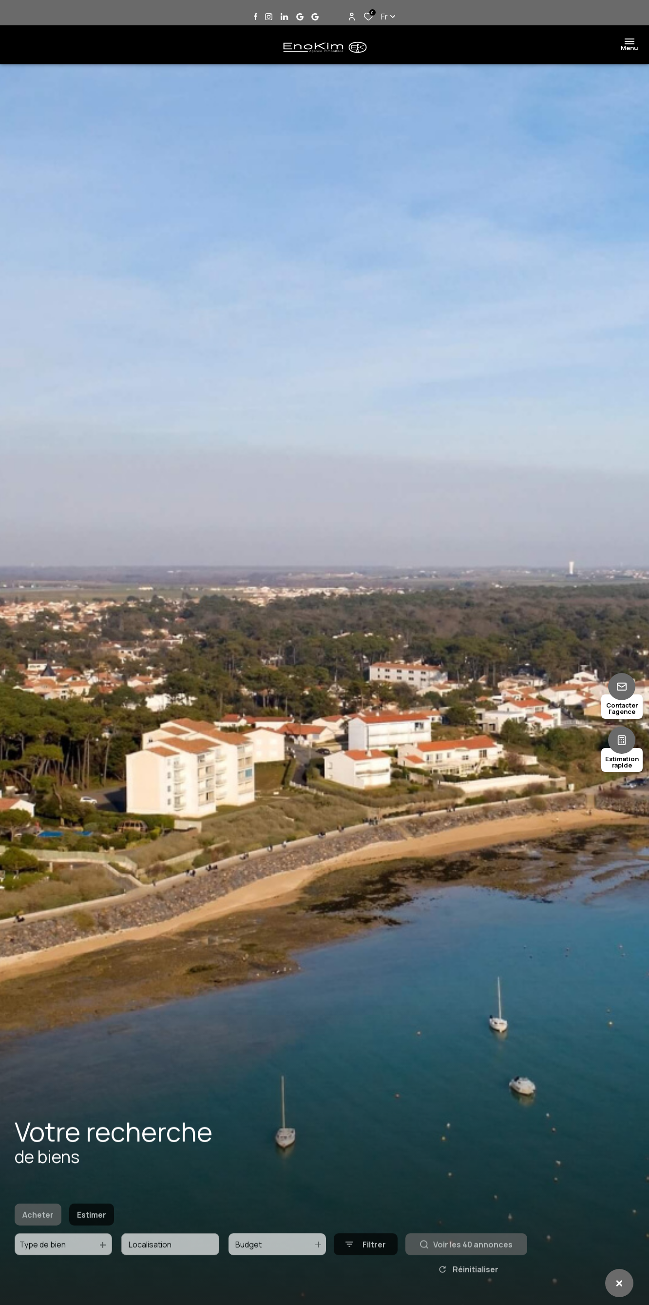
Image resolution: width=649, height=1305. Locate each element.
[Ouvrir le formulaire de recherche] (366, 1261)
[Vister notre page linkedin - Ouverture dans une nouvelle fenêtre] (284, 16)
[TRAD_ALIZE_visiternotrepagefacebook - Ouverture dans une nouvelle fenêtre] (255, 16)
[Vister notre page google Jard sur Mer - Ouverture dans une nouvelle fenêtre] (300, 16)
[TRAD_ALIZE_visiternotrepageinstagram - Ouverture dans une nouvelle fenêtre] (268, 16)
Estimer (91, 1231)
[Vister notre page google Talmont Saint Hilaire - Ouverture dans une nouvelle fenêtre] (315, 16)
